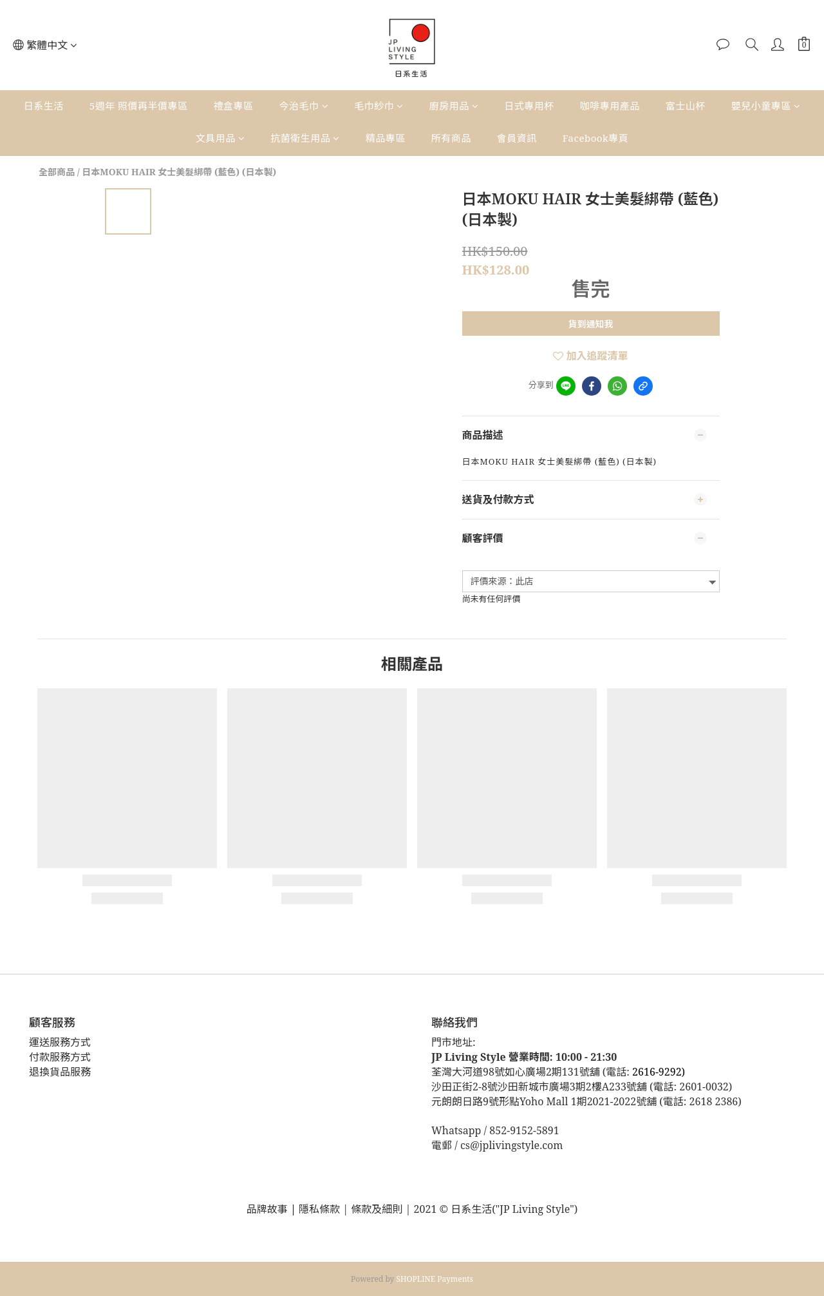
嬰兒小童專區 (766, 105)
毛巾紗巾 (379, 105)
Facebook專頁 (595, 137)
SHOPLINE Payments (435, 1278)
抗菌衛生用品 (305, 137)
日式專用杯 (529, 105)
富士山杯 (686, 105)
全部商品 (57, 172)
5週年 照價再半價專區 (138, 105)
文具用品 (220, 137)
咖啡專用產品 (610, 105)
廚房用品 (454, 105)
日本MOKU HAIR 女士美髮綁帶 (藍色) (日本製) (179, 172)
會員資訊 (517, 137)
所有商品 (451, 137)
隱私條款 (320, 1209)
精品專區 (386, 137)
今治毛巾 (304, 105)
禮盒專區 (234, 105)
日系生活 (44, 105)
